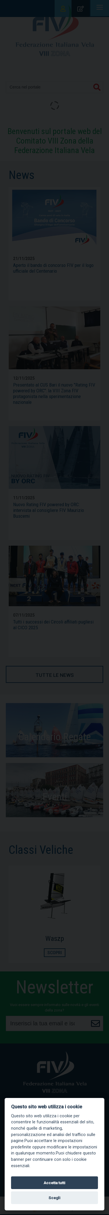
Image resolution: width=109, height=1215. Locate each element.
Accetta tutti (54, 1182)
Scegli (54, 1197)
